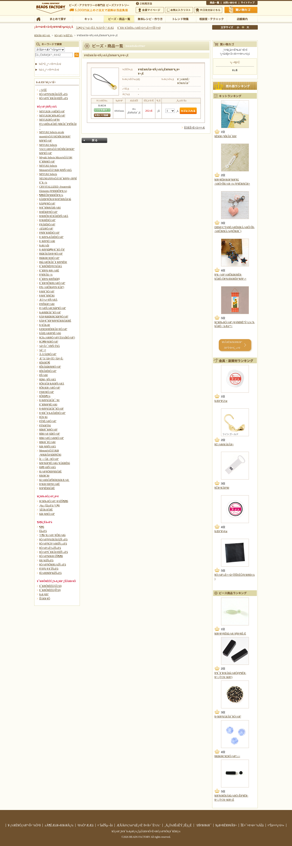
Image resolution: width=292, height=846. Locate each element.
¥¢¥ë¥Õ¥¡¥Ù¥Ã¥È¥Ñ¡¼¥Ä (53, 216)
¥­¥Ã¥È (88, 19)
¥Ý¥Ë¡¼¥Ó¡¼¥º (47, 421)
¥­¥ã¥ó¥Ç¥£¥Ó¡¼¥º (49, 258)
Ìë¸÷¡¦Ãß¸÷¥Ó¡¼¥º (49, 459)
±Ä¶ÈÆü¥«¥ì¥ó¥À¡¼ (58, 825)
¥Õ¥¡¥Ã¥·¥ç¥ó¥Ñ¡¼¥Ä (51, 383)
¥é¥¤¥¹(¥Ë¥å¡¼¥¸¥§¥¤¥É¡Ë (230, 633)
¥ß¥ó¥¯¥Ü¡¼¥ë (47, 442)
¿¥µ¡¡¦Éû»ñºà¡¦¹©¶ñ (49, 505)
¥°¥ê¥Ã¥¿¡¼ (45, 274)
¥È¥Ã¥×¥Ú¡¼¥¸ (42, 35)
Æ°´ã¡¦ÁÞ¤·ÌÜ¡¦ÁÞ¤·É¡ (51, 358)
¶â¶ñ (41, 527)
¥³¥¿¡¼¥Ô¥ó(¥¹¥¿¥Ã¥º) (51, 287)
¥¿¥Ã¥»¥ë (44, 325)
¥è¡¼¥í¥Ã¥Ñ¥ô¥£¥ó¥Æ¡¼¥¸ (54, 480)
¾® (238, 27)
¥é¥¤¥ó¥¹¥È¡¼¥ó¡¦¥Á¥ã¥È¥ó (54, 463)
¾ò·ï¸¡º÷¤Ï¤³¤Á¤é (49, 69)
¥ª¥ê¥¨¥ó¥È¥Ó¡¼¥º (49, 232)
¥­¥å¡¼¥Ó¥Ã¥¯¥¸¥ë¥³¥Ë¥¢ (53, 262)
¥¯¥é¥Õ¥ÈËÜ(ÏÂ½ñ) (50, 586)
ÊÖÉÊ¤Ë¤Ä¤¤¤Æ (194, 127)
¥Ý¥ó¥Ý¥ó (45, 425)
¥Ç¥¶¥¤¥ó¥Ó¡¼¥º (48, 341)
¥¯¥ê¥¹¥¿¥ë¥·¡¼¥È (49, 270)
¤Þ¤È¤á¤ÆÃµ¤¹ (57, 19)
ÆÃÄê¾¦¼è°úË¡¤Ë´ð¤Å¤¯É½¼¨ (139, 825)
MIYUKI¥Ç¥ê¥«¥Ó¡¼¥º (52, 115)
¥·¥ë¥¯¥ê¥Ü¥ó (47, 295)
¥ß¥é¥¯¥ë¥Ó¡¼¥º (48, 429)
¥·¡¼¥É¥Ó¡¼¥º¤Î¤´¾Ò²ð (24, 825)
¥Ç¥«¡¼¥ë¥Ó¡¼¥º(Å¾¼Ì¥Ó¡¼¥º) (57, 337)
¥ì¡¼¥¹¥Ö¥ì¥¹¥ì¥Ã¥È (50, 471)
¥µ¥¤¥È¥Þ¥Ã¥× (248, 3)
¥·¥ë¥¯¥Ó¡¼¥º (47, 291)
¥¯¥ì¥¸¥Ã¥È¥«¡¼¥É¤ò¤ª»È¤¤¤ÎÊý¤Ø (138, 27)
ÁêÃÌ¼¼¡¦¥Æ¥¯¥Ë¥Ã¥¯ (211, 19)
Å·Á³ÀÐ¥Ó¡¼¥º (47, 354)
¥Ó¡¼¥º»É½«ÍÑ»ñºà (50, 548)
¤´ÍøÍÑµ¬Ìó (105, 825)
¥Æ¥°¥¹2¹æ (220, 400)
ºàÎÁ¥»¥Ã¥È (46, 509)
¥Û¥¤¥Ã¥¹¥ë (221, 487)
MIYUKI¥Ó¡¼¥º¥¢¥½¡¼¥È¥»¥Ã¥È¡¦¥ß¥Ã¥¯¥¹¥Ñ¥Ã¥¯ (58, 123)
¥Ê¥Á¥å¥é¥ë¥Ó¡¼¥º (50, 366)
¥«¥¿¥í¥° (44, 594)
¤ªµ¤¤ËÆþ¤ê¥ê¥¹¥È (179, 10)
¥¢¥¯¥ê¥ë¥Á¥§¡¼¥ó (50, 207)
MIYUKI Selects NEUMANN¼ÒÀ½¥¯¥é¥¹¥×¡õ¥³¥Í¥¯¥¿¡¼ (58, 178)
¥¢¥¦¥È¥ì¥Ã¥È (47, 488)
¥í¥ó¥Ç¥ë (44, 475)
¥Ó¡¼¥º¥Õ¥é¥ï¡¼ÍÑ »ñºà (52, 564)
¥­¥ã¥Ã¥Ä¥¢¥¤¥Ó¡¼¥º (51, 253)
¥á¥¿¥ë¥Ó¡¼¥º (47, 514)
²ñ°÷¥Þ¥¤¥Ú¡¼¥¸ (150, 10)
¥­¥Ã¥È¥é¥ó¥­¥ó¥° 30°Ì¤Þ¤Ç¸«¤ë (232, 344)
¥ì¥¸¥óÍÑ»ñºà (46, 560)
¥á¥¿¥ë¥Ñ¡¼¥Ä (47, 446)
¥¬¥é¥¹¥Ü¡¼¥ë (47, 241)
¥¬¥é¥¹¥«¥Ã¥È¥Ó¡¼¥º (51, 237)
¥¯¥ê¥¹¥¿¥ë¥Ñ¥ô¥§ (49, 279)
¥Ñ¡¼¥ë (43, 375)
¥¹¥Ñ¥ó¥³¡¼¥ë (47, 304)
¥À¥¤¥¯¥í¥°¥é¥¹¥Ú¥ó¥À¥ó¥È (55, 320)
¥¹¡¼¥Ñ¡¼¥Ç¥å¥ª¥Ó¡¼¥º (52, 308)
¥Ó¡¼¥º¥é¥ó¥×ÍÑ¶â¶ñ (51, 556)
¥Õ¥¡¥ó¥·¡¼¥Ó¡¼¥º (49, 387)
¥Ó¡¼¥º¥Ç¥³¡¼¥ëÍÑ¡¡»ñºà (53, 543)
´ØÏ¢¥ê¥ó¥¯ (204, 825)
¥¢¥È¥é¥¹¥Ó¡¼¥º (48, 212)
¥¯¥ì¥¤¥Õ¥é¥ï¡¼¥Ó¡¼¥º (52, 283)
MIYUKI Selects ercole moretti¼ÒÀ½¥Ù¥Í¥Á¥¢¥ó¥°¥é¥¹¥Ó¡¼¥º (55, 136)
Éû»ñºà (43, 531)
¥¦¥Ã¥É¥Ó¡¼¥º (47, 224)
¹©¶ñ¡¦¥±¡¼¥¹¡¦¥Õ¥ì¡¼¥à (52, 535)
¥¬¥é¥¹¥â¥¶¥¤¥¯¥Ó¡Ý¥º (52, 249)
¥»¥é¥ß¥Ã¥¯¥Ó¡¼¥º (50, 312)
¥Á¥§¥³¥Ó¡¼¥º (47, 203)
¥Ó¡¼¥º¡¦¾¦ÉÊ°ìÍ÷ (119, 19)
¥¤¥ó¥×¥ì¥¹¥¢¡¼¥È (49, 484)
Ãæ (243, 27)
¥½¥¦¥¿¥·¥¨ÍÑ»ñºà (48, 568)
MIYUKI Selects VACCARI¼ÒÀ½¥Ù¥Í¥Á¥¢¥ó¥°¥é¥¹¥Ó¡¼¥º (57, 149)
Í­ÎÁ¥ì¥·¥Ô (44, 598)
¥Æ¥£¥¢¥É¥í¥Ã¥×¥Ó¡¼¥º (53, 329)
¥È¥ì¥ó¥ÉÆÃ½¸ (180, 19)
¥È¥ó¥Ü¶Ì (44, 362)
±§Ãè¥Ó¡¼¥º (46, 228)
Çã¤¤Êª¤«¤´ (241, 9)
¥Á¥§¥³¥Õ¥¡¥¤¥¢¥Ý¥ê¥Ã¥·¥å (55, 199)
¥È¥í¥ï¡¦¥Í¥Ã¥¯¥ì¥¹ (225, 136)
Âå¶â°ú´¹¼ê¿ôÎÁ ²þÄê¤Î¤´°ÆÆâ (95, 27)
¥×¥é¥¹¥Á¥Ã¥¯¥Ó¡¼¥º (51, 408)
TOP (38, 19)
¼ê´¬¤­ (42, 350)
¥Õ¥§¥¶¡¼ (44, 396)
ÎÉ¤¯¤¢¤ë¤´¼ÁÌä (252, 825)
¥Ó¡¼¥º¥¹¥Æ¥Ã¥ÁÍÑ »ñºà (53, 94)
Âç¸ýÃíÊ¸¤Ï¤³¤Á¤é (208, 10)
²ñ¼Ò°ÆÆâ (85, 825)
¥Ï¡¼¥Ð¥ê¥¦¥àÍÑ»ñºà (50, 573)
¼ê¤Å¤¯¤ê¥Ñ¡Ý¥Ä (49, 346)
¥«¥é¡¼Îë (44, 245)
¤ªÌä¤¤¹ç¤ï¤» (230, 3)
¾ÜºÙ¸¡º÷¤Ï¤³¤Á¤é (50, 64)
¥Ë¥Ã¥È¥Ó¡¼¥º (47, 371)
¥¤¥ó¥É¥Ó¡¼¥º (47, 220)
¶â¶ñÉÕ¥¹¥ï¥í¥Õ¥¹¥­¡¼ (51, 195)
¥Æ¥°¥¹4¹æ (220, 531)
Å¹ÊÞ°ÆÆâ (242, 19)
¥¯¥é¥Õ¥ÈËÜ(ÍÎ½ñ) (50, 590)
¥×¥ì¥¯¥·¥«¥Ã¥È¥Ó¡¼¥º (52, 413)
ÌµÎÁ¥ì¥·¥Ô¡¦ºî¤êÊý (150, 19)
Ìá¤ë (94, 140)
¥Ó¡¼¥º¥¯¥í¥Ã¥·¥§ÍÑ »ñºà (53, 98)
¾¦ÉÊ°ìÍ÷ (213, 3)
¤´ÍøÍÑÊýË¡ (144, 3)
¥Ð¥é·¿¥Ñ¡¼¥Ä (47, 379)
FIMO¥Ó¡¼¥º (46, 392)
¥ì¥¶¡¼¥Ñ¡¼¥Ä (47, 467)
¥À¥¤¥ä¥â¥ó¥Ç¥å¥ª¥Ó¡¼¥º (53, 316)
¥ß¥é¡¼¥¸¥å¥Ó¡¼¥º (49, 433)
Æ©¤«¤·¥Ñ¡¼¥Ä (48, 299)
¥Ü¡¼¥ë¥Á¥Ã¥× (224, 444)
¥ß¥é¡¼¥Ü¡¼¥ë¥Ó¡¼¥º (51, 438)
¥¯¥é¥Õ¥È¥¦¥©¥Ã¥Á (50, 266)
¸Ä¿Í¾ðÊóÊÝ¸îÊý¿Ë (178, 825)
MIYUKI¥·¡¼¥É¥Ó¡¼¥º (52, 111)
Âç (248, 27)
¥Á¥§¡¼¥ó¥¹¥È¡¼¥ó (50, 333)
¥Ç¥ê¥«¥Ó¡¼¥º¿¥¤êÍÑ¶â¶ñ (53, 501)
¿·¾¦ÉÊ (43, 90)
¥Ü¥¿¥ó (43, 417)
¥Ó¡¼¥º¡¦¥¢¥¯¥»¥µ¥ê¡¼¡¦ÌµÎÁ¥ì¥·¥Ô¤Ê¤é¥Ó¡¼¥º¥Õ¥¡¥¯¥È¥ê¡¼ (146, 831)
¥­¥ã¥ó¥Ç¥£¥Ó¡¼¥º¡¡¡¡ (227, 756)
